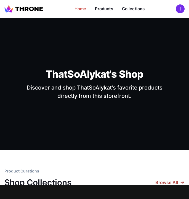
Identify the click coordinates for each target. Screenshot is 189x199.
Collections (133, 8)
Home (80, 8)
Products (104, 8)
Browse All (170, 182)
